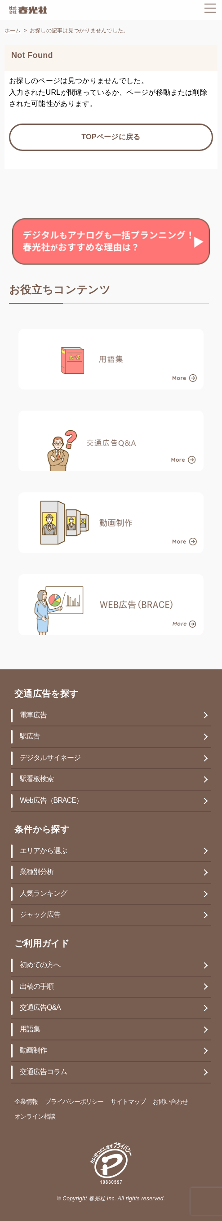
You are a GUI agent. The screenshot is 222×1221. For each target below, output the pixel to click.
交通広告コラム (43, 1072)
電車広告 (33, 715)
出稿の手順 (36, 987)
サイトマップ (128, 1102)
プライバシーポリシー (74, 1102)
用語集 (30, 1029)
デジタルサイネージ (50, 758)
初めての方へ (40, 965)
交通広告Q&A (40, 1008)
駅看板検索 (36, 779)
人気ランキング (43, 894)
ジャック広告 (40, 915)
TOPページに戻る (110, 137)
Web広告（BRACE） (51, 801)
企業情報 (26, 1102)
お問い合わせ (170, 1102)
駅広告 (30, 736)
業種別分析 (36, 872)
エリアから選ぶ (43, 851)
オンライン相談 (34, 1117)
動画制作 (33, 1050)
